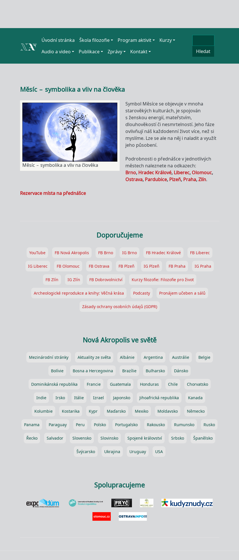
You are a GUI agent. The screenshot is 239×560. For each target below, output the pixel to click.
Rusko (209, 424)
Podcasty (141, 293)
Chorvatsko (197, 384)
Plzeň (175, 179)
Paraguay (58, 424)
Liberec (181, 172)
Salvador (55, 438)
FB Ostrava (99, 266)
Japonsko (121, 397)
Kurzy (165, 40)
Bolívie (57, 370)
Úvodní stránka (58, 40)
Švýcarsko (85, 451)
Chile (173, 384)
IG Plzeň (151, 266)
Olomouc (202, 172)
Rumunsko (184, 424)
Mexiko (141, 411)
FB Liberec (200, 252)
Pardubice (156, 179)
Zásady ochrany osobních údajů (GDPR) (119, 306)
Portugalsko (126, 424)
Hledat (203, 51)
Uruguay (137, 451)
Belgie (204, 357)
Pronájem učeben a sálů (182, 293)
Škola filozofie (94, 40)
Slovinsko (109, 438)
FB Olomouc (68, 266)
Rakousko (156, 424)
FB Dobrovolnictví (106, 279)
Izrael (98, 397)
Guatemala (120, 384)
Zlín (202, 179)
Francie (94, 384)
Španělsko (203, 438)
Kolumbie (43, 411)
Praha (189, 179)
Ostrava (134, 179)
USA (159, 451)
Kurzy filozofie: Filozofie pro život (163, 279)
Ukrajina (112, 451)
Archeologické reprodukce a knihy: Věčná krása (79, 293)
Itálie (79, 397)
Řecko (31, 438)
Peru (80, 424)
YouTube (37, 252)
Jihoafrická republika (159, 397)
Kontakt (138, 51)
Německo (196, 411)
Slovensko (81, 438)
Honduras (149, 384)
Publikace (89, 51)
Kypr (93, 411)
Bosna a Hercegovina (93, 370)
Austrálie (180, 357)
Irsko (60, 397)
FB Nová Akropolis (72, 252)
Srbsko (177, 438)
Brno (130, 172)
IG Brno (129, 252)
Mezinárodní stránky (48, 357)
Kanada (195, 397)
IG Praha (203, 266)
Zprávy (115, 51)
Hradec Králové (154, 172)
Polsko (100, 424)
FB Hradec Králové (163, 252)
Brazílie (129, 370)
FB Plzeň (126, 266)
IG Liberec (38, 266)
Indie (41, 397)
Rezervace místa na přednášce (53, 193)
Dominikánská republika (54, 384)
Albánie (127, 357)
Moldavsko (167, 411)
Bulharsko (155, 370)
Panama (31, 424)
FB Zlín (52, 279)
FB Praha (177, 266)
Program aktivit (134, 40)
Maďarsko (116, 411)
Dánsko (181, 370)
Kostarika (71, 411)
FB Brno (105, 252)
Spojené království (144, 438)
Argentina (153, 357)
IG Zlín (74, 279)
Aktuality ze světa (94, 357)
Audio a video (56, 51)
